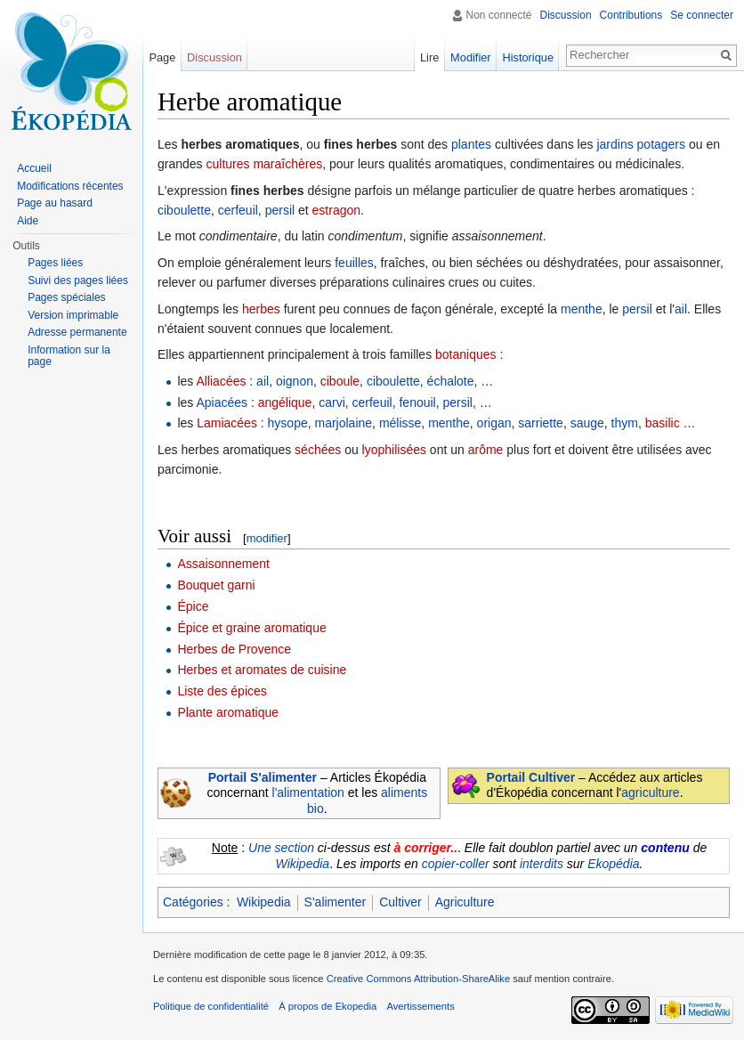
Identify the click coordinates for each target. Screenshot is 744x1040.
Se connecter (701, 15)
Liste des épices (221, 691)
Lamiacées (227, 423)
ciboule (340, 381)
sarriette (540, 423)
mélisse (400, 423)
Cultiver (400, 902)
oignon (294, 381)
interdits (541, 864)
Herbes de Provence (234, 649)
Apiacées (221, 402)
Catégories (193, 902)
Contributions (631, 15)
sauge (587, 423)
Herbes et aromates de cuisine (261, 669)
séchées (318, 450)
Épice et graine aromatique (251, 628)
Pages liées (55, 262)
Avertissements (420, 1006)
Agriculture (465, 902)
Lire (429, 57)
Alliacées (221, 381)
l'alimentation (308, 792)
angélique (285, 402)
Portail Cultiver (531, 777)
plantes (471, 144)
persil (280, 210)
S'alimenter (335, 902)
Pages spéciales (66, 297)
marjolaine (344, 423)
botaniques (466, 354)
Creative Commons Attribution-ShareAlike (418, 978)
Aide (27, 221)
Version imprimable (73, 315)
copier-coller (455, 864)
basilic (662, 423)
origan (494, 423)
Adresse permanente (77, 332)
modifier (267, 538)
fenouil (417, 402)
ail (681, 309)
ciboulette (184, 210)
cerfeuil (238, 210)
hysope (288, 423)
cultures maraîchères (264, 164)
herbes (261, 309)
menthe (581, 309)
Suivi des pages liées (78, 280)
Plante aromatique (228, 712)
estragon (336, 210)
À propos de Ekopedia (327, 1006)
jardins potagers (640, 144)
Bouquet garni (216, 585)
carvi (332, 402)
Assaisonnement (223, 564)
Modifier (470, 57)
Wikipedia (303, 864)
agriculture (650, 792)
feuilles (354, 263)
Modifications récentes (70, 186)
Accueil (34, 168)
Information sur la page (69, 356)
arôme (486, 450)
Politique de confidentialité (211, 1006)
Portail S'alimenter (262, 777)
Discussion (566, 15)
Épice (192, 606)
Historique (528, 57)
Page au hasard (55, 203)
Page (162, 57)
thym (624, 423)
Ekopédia (613, 864)
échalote (450, 381)
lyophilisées (394, 450)
